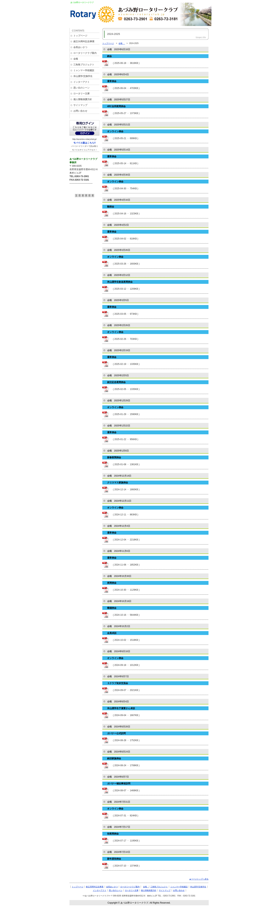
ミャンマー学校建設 (179, 887)
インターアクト (99, 890)
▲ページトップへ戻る (198, 879)
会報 (122, 43)
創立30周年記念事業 (94, 887)
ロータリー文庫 (131, 890)
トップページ (108, 43)
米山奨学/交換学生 (198, 887)
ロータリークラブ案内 (130, 887)
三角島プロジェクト (159, 887)
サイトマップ (164, 890)
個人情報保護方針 (148, 890)
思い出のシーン (115, 890)
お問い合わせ (179, 890)
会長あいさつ (112, 887)
